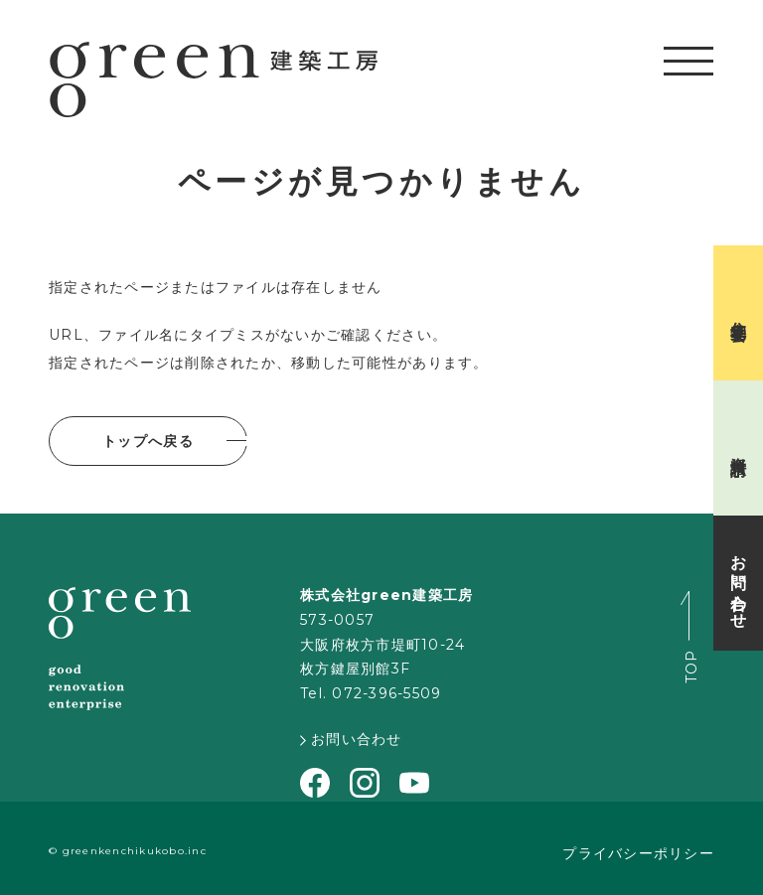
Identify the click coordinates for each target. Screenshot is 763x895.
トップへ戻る (148, 441)
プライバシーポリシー (638, 853)
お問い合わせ (351, 739)
